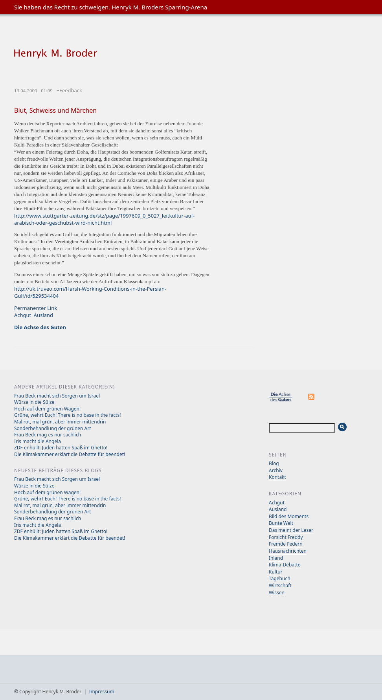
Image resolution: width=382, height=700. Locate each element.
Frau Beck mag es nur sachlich (47, 434)
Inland (276, 558)
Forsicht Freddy (286, 537)
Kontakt (277, 477)
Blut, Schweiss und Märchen (55, 110)
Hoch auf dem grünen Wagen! (47, 408)
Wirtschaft (280, 585)
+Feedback (69, 90)
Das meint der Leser (291, 530)
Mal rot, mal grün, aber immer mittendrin (60, 421)
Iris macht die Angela (37, 441)
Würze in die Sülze (34, 402)
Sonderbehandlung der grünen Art (52, 428)
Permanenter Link (35, 308)
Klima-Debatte (285, 564)
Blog (274, 463)
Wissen (277, 592)
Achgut (22, 315)
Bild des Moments (289, 516)
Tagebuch (279, 578)
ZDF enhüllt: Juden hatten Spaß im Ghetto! (60, 447)
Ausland (43, 315)
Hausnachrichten (288, 551)
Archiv (276, 470)
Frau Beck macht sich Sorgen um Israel (57, 395)
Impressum (101, 691)
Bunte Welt (281, 523)
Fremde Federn (286, 544)
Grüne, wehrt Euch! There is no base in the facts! (67, 415)
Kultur (276, 571)
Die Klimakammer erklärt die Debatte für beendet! (69, 454)
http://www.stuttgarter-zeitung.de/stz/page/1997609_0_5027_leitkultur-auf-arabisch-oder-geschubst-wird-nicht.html (104, 219)
